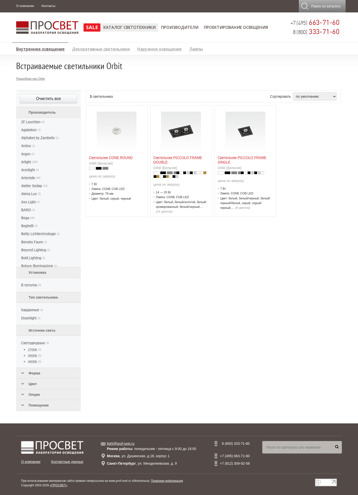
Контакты (48, 6)
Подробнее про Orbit (30, 79)
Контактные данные (67, 462)
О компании (25, 6)
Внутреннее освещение (40, 48)
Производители (179, 27)
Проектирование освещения (236, 27)
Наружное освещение (159, 48)
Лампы (196, 48)
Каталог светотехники (129, 27)
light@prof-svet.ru (120, 444)
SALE (92, 27)
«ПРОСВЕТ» (58, 485)
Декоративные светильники (101, 48)
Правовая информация (167, 481)
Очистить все (48, 98)
